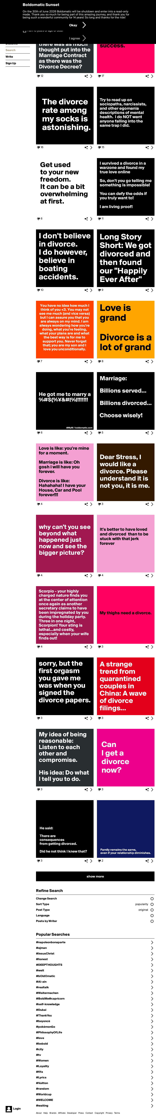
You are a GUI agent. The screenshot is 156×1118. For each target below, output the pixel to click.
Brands (53, 1113)
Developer (72, 1113)
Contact (89, 1113)
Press (81, 1113)
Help (45, 1113)
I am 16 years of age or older (45, 30)
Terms (117, 1113)
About (39, 1113)
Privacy (109, 1113)
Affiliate (61, 1113)
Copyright (99, 1113)
